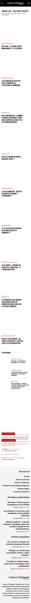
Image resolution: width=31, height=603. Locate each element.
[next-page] (5, 394)
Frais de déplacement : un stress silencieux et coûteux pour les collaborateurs (12, 341)
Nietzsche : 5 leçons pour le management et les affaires (12, 47)
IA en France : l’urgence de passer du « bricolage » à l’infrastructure (11, 267)
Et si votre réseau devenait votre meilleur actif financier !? (12, 230)
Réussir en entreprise (8, 335)
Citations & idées (17, 547)
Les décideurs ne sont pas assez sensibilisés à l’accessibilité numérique (11, 83)
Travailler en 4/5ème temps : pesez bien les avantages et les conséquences (16, 563)
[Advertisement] (15, 414)
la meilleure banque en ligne (13, 457)
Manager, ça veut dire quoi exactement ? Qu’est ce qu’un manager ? (17, 552)
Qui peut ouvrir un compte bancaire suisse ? (11, 158)
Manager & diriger (7, 43)
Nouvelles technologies (9, 262)
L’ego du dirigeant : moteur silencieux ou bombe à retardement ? (12, 193)
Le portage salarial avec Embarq (10, 454)
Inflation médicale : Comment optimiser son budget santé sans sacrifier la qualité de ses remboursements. (12, 118)
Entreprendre (6, 225)
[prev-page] (3, 394)
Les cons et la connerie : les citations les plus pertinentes (17, 543)
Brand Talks (5, 112)
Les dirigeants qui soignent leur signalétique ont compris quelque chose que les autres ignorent (12, 303)
